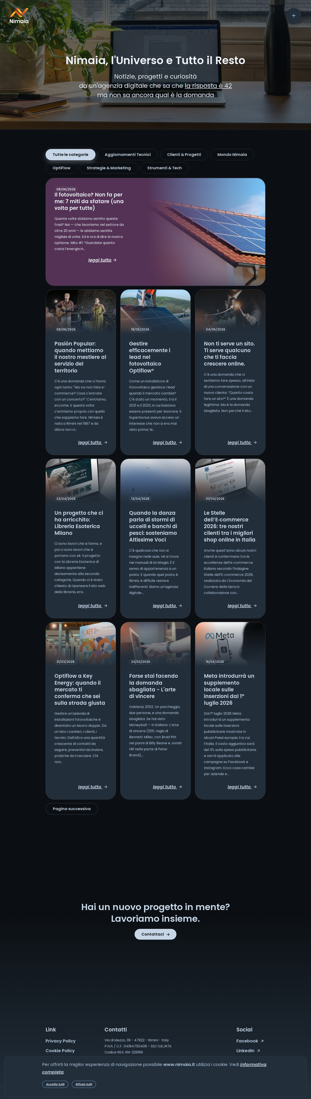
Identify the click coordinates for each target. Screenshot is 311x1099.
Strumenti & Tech (164, 168)
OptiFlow (61, 168)
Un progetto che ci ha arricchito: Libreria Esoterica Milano (78, 523)
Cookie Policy (60, 1051)
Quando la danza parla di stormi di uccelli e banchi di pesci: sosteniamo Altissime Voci (153, 526)
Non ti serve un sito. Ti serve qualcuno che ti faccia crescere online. (229, 353)
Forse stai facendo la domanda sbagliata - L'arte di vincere (153, 686)
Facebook (249, 1041)
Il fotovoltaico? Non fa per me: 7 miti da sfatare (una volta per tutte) (89, 201)
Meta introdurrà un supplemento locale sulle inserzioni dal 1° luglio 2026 (229, 689)
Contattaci (155, 934)
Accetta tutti (55, 1084)
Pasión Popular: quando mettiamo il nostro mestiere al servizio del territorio (80, 357)
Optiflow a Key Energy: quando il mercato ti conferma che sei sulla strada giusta (79, 689)
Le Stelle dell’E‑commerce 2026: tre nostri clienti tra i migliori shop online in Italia (229, 526)
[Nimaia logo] (19, 22)
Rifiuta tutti (84, 1084)
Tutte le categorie (70, 154)
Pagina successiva (72, 808)
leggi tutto (102, 260)
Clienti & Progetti (184, 154)
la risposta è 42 (208, 85)
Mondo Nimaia (232, 154)
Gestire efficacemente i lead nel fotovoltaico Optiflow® (149, 357)
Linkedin (248, 1051)
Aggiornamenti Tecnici (128, 154)
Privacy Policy (61, 1041)
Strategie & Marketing (109, 168)
